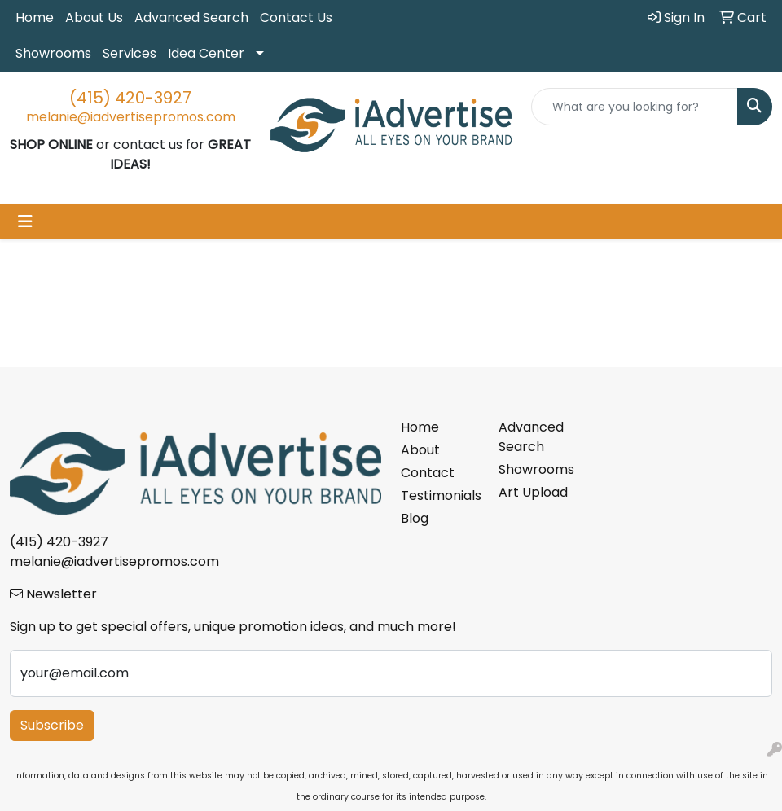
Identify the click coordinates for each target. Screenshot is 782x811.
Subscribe (52, 725)
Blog (414, 518)
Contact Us (296, 17)
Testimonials (440, 495)
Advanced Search (191, 17)
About (420, 450)
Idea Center (206, 53)
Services (129, 53)
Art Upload (533, 492)
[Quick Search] (634, 106)
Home (34, 17)
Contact (428, 472)
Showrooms (53, 53)
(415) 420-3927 (130, 97)
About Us (94, 17)
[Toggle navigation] (25, 221)
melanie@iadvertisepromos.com (130, 116)
